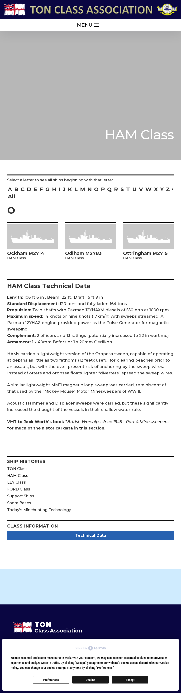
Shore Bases (19, 503)
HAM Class (17, 475)
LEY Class (16, 482)
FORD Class (18, 489)
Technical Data (90, 535)
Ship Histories (26, 461)
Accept (129, 680)
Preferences (51, 680)
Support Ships (20, 496)
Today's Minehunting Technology (39, 510)
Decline (90, 680)
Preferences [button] (105, 667)
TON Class (17, 469)
